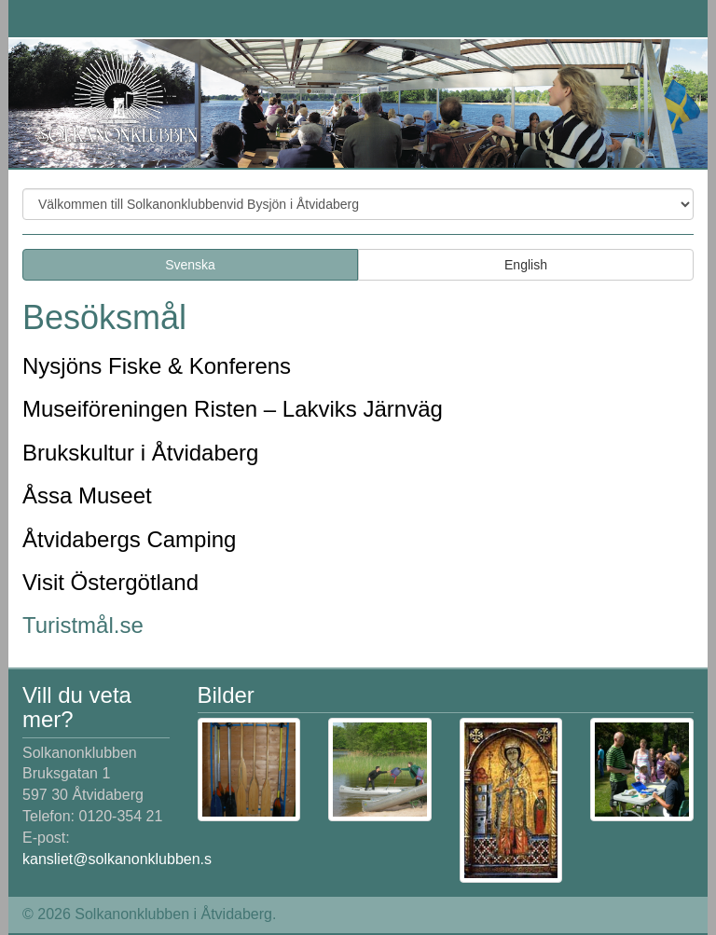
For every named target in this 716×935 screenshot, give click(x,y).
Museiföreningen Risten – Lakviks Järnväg (232, 408)
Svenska (190, 264)
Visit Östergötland (110, 582)
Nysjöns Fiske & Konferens (156, 365)
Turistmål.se (83, 625)
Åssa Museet (87, 495)
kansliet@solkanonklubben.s (117, 859)
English (525, 264)
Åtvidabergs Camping (129, 539)
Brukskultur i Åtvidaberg (140, 452)
